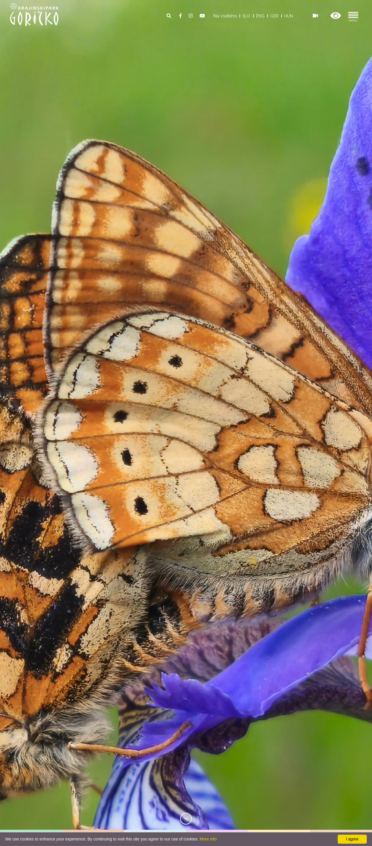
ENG (260, 16)
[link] (186, 818)
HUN (288, 16)
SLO (246, 16)
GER (274, 16)
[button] (336, 16)
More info (208, 839)
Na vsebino (225, 16)
